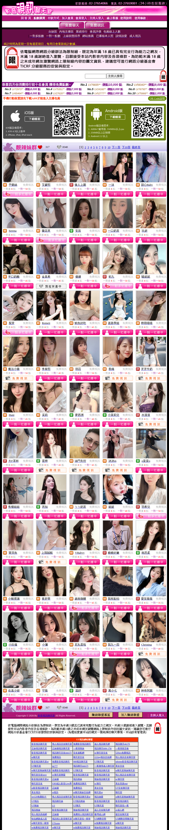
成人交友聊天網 (102, 810)
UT (53, 806)
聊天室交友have (39, 775)
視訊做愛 (98, 796)
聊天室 (119, 792)
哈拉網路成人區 (39, 818)
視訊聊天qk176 (123, 744)
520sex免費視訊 (123, 753)
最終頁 (136, 147)
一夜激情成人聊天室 (104, 766)
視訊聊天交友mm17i (62, 753)
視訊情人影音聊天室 (62, 818)
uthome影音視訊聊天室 (127, 761)
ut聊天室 (35, 757)
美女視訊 (35, 792)
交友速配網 (78, 753)
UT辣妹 (35, 805)
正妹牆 (55, 779)
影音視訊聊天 (122, 801)
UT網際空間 (100, 818)
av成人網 (120, 810)
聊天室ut (98, 792)
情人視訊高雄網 (39, 814)
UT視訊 (35, 801)
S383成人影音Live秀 (62, 783)
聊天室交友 (78, 757)
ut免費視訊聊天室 (103, 823)
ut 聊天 (97, 783)
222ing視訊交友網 (103, 757)
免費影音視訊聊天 (82, 744)
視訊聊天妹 (57, 801)
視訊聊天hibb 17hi (103, 748)
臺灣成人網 (99, 814)
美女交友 (120, 766)
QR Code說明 (157, 98)
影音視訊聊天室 (46, 715)
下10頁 (126, 147)
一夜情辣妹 (78, 748)
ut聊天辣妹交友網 (81, 792)
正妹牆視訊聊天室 (61, 748)
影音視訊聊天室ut (40, 761)
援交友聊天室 (122, 814)
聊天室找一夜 (122, 805)
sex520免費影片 (38, 796)
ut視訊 (55, 792)
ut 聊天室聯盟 (58, 775)
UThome (56, 823)
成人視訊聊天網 (102, 744)
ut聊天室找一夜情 (81, 818)
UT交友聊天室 (122, 788)
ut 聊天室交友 (101, 753)
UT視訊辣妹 (79, 801)
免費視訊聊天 (79, 783)
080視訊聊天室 (80, 761)
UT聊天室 (99, 761)
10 (109, 147)
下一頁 (116, 147)
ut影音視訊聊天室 (40, 788)
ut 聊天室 (120, 779)
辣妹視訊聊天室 (102, 779)
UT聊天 (77, 805)
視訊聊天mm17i (80, 766)
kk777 (55, 766)
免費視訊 (28, 184)
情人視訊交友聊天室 (62, 744)
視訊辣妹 (77, 779)
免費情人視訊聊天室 (83, 814)
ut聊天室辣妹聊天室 (41, 770)
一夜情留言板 (122, 748)
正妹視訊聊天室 (39, 748)
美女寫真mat (122, 783)
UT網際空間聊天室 (125, 818)
